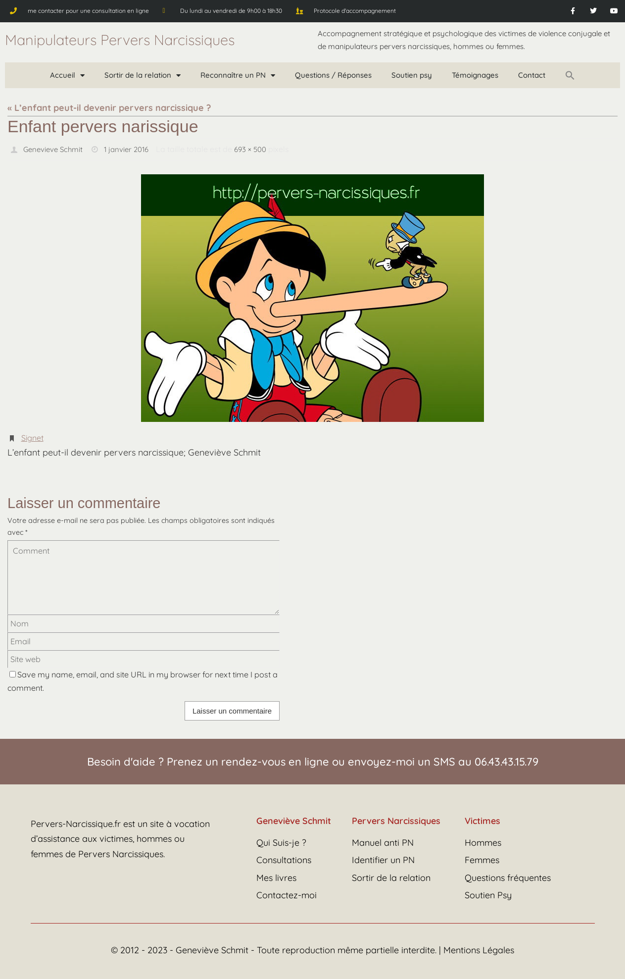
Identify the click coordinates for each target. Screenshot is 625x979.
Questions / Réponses (333, 75)
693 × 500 (258, 149)
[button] (570, 75)
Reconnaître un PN (237, 75)
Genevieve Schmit (55, 149)
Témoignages (475, 75)
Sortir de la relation (142, 75)
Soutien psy (411, 75)
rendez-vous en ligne (275, 761)
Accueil (67, 75)
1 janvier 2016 (132, 149)
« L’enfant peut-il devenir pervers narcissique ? (109, 107)
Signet (32, 437)
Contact (531, 75)
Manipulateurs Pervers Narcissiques (120, 40)
